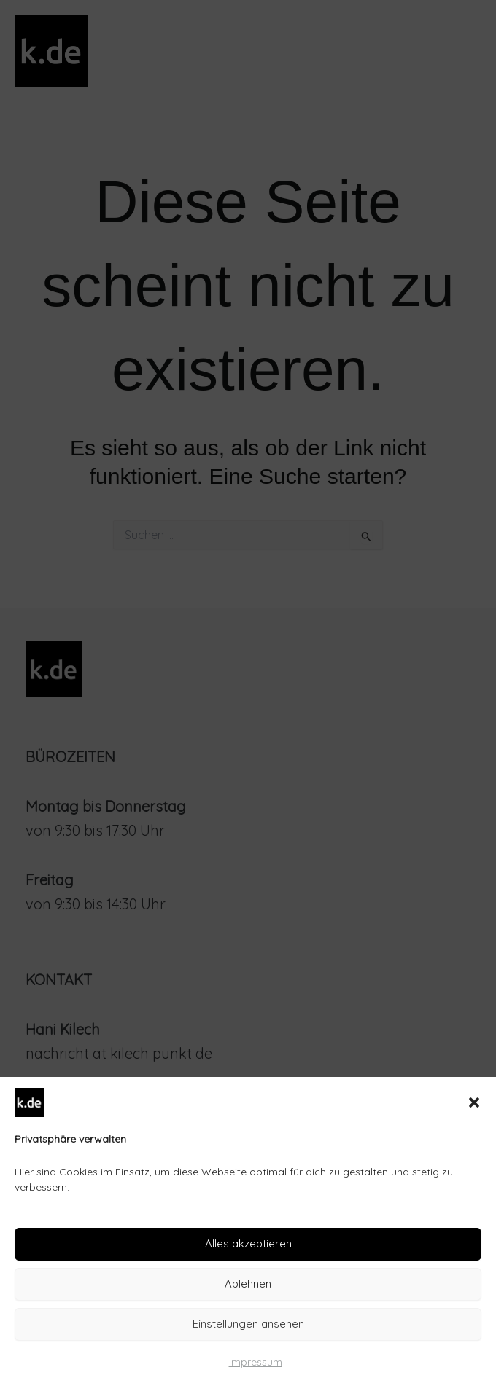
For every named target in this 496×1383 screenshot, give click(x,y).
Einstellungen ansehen (248, 1324)
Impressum (255, 1361)
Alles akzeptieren (248, 1243)
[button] (474, 1102)
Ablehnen (248, 1283)
